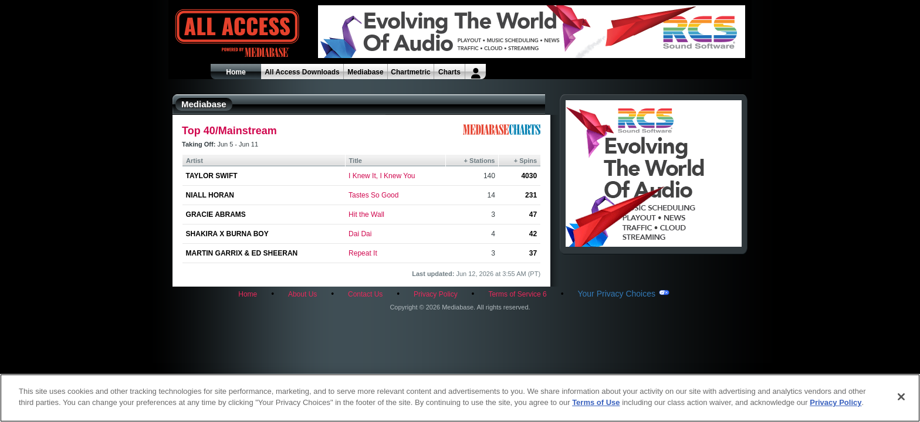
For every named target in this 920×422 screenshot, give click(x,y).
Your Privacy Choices (616, 293)
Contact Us (365, 294)
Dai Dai (360, 234)
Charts (449, 72)
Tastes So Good (373, 195)
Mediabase (365, 72)
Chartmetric (410, 72)
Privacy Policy (436, 294)
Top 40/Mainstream (229, 131)
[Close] (901, 397)
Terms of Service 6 (517, 294)
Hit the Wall (366, 214)
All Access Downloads (302, 72)
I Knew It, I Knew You (382, 176)
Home (235, 72)
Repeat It (363, 253)
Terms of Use (596, 402)
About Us (302, 294)
